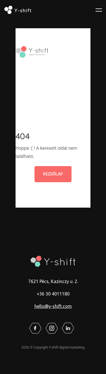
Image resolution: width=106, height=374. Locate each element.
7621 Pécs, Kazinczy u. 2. (53, 281)
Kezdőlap (53, 174)
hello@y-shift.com (53, 306)
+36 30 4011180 (53, 293)
